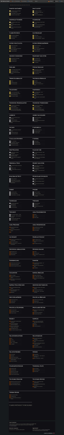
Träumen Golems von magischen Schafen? (15, 158)
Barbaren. (35, 324)
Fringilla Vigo (14, 163)
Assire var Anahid (39, 115)
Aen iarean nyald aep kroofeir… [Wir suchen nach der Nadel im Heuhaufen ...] (38, 322)
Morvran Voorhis (15, 20)
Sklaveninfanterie (16, 336)
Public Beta (29, 1)
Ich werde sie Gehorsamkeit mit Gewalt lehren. (14, 182)
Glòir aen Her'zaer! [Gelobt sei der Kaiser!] (38, 278)
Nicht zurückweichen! (13, 83)
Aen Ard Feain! (36, 368)
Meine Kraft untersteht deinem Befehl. (14, 122)
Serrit (11, 189)
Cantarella (37, 127)
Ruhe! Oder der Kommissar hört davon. (38, 241)
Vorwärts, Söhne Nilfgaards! (38, 14)
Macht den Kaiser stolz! (13, 372)
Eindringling (14, 260)
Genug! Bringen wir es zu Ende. (14, 180)
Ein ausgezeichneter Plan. (13, 71)
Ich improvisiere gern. (36, 144)
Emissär (35, 260)
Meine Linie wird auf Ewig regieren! (39, 24)
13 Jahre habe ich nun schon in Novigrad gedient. (38, 166)
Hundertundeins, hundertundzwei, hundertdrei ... (15, 322)
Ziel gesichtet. (12, 302)
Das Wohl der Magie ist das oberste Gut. (15, 166)
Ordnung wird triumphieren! (37, 312)
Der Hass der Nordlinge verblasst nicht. (38, 182)
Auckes (11, 127)
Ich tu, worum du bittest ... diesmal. (39, 38)
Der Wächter (14, 150)
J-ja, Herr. (11, 339)
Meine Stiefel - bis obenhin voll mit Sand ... (38, 255)
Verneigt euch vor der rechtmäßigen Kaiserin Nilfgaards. (39, 158)
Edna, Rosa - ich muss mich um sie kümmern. (38, 171)
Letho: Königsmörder (40, 43)
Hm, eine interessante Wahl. (14, 92)
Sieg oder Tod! (35, 204)
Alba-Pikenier (14, 225)
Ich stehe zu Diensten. (13, 120)
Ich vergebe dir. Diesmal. (37, 11)
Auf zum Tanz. (35, 35)
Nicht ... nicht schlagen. (13, 342)
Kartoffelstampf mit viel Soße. (38, 227)
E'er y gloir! (35, 216)
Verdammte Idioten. (13, 51)
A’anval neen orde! (12, 310)
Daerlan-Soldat (38, 237)
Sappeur (35, 319)
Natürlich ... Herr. (12, 168)
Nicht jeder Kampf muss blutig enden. (14, 25)
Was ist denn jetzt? (36, 228)
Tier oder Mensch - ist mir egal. (14, 195)
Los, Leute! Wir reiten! (37, 193)
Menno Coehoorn (15, 56)
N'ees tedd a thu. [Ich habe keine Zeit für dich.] (15, 279)
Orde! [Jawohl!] (12, 254)
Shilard (12, 67)
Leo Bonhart (37, 33)
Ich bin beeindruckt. (36, 142)
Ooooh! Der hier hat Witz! (37, 347)
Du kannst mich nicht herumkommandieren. (37, 60)
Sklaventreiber (14, 352)
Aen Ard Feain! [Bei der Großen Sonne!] (14, 288)
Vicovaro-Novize (39, 379)
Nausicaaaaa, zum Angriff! (14, 311)
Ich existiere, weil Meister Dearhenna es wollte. (13, 155)
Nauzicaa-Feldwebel (16, 307)
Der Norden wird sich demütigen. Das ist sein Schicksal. (15, 11)
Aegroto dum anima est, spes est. (15, 381)
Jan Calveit (37, 8)
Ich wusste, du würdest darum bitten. (38, 84)
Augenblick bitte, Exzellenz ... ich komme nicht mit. (38, 263)
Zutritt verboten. (36, 230)
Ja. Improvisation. (12, 47)
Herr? (10, 338)
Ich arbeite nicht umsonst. (37, 37)
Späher (35, 352)
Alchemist (13, 237)
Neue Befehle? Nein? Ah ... (14, 328)
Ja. (10, 232)
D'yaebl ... (35, 251)
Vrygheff (12, 212)
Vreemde (36, 201)
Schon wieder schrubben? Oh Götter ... (15, 330)
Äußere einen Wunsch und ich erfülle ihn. (14, 118)
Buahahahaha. (35, 354)
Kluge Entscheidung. (13, 253)
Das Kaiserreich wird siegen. (14, 58)
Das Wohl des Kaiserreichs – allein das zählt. (38, 153)
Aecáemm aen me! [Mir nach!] (38, 299)
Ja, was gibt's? (35, 119)
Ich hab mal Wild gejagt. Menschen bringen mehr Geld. (39, 344)
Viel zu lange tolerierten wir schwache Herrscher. (37, 26)
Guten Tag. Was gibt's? (13, 242)
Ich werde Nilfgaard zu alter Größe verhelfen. (39, 23)
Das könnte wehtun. (13, 192)
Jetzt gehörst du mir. (13, 251)
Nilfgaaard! (11, 292)
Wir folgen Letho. (12, 396)
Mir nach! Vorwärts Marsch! (14, 374)
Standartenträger (16, 366)
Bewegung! (11, 355)
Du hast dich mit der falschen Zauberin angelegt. (14, 106)
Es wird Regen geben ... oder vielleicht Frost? (38, 93)
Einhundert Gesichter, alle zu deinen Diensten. (39, 288)
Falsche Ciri (37, 150)
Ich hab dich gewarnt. (37, 326)
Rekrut (11, 319)
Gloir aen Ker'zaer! (36, 370)
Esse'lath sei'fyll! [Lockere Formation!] (13, 228)
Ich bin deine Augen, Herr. (37, 130)
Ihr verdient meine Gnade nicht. (14, 218)
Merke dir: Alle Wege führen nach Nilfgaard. (38, 310)
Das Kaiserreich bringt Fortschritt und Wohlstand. (38, 168)
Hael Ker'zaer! (35, 371)
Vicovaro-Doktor (15, 379)
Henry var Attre (38, 163)
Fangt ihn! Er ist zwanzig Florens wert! (38, 341)
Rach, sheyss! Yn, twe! (37, 239)
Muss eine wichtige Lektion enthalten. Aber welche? (14, 326)
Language (50, 1)
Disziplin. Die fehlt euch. (37, 275)
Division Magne (38, 249)
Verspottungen (17, 1)
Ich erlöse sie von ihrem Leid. (38, 290)
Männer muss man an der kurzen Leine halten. (38, 195)
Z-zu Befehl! (11, 344)
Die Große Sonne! (12, 370)
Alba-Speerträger (39, 225)
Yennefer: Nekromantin (18, 103)
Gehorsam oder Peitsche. (13, 357)
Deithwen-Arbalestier (17, 249)
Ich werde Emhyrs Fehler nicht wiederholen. (38, 13)
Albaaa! (11, 81)
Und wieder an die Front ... (37, 243)
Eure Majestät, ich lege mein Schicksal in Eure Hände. (14, 143)
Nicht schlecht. (35, 345)
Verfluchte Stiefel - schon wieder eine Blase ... (38, 292)
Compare (56, 1)
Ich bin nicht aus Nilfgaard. (14, 35)
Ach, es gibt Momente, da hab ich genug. (15, 130)
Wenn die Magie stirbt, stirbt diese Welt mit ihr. (39, 121)
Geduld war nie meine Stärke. (14, 14)
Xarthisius (36, 90)
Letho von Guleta (15, 43)
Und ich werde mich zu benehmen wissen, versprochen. (15, 49)
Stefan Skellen (38, 67)
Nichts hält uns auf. (13, 61)
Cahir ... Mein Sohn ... (13, 141)
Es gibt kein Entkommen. (13, 132)
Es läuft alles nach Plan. (37, 82)
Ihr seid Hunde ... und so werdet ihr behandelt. (15, 216)
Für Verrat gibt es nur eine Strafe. (15, 13)
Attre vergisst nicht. (36, 58)
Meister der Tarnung (40, 285)
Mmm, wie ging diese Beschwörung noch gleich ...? (39, 384)
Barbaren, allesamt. (13, 179)
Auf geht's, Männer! (36, 192)
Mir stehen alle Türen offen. (14, 264)
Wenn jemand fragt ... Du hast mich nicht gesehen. (15, 244)
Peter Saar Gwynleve (40, 176)
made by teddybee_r (49, 433)
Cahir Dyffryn (14, 33)
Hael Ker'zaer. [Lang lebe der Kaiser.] (14, 277)
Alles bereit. (35, 81)
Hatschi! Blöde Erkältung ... (37, 72)
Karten (12, 1)
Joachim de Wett (15, 176)
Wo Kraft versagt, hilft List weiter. (15, 266)
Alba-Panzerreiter (39, 212)
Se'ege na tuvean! (12, 313)
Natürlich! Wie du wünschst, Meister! (38, 387)
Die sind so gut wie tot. (13, 299)
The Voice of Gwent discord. (45, 429)
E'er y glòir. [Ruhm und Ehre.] (38, 276)
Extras (61, 1)
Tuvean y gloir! (35, 217)
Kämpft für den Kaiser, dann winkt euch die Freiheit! (15, 359)
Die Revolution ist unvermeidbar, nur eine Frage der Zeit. (38, 70)
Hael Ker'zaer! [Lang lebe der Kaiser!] (14, 230)
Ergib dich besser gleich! (13, 107)
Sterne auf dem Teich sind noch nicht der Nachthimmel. (14, 94)
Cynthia (36, 139)
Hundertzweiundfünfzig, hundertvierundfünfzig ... (13, 324)
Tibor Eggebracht (15, 78)
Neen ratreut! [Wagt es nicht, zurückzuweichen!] (14, 290)
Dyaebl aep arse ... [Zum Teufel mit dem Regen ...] (39, 356)
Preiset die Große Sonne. (37, 313)
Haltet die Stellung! (36, 203)
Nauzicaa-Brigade (39, 297)
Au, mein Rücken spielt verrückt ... (15, 69)
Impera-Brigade (38, 273)
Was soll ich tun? (36, 73)
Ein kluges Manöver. (13, 60)
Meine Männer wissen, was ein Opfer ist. (14, 23)
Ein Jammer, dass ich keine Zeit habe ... (38, 266)
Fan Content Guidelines (12, 425)
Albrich (12, 115)
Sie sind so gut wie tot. (13, 193)
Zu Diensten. (35, 267)
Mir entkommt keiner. (36, 131)
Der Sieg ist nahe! (12, 368)
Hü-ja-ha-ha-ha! (36, 253)
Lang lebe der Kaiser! (13, 82)
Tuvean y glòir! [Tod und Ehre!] (38, 302)
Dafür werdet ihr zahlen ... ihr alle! (15, 214)
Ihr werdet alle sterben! (13, 220)
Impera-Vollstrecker (16, 285)
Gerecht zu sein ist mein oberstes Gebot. (38, 184)
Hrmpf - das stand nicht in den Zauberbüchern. (38, 382)
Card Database (23, 1)
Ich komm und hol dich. (13, 45)
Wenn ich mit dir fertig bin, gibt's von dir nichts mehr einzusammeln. (15, 110)
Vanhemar (13, 201)
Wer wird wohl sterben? (13, 133)
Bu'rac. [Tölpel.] (12, 275)
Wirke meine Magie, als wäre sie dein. (15, 170)
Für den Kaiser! (36, 141)
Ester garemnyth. (12, 205)
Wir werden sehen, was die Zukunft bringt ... (39, 97)
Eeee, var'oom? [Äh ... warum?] (38, 358)
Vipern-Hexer (14, 392)
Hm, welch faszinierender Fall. (14, 383)
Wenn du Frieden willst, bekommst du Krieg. (15, 27)
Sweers (35, 189)
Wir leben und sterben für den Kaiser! (38, 207)
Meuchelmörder (15, 297)
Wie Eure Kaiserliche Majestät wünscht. (14, 73)
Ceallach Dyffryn (15, 139)
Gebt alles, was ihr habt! (13, 371)
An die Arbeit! (12, 354)
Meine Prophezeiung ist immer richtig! (38, 95)
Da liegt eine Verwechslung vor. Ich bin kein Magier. (15, 240)
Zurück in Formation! (13, 361)
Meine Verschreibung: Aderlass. (14, 384)
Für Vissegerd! (35, 62)
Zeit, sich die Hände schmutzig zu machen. (15, 398)
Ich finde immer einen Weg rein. (14, 263)
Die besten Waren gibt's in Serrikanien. (37, 339)
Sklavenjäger (37, 336)
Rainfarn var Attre (39, 56)
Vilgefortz (13, 90)
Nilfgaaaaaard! (36, 301)
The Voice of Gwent (5, 1)
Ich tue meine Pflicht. (13, 37)
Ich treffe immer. (12, 301)
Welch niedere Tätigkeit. (13, 96)
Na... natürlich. (12, 341)
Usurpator (36, 20)
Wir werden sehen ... (36, 132)
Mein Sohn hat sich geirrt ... (14, 145)
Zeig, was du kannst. (13, 207)
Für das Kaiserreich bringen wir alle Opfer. (39, 155)
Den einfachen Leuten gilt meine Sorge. (38, 179)
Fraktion (35, 1)
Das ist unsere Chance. (13, 395)
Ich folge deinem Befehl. (37, 117)
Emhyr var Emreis (15, 8)
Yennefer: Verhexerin (40, 103)
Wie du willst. (12, 38)
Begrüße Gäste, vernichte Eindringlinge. (13, 153)
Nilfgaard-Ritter (39, 307)
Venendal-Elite (38, 366)
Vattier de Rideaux (39, 78)
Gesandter (13, 273)
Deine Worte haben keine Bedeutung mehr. (13, 204)
